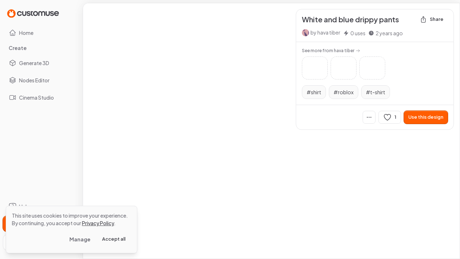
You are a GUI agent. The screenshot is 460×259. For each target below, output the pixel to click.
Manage (80, 239)
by (325, 32)
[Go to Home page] (33, 13)
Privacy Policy (98, 223)
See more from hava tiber (331, 50)
